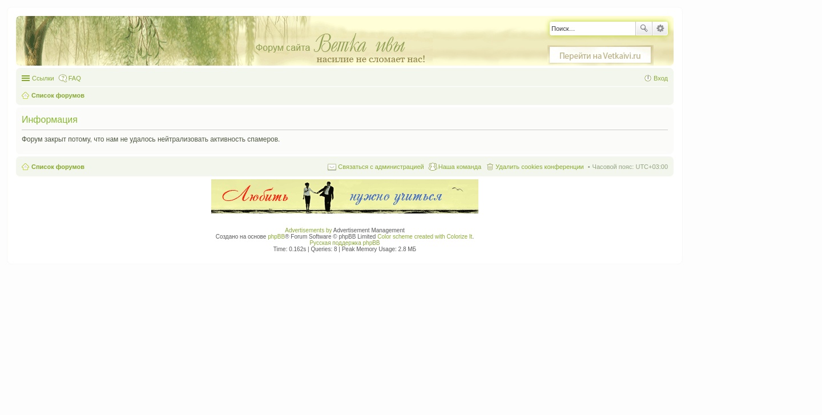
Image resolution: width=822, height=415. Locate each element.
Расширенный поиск (660, 28)
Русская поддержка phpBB (344, 243)
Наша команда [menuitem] (459, 166)
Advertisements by (308, 230)
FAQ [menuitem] (74, 78)
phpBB (276, 236)
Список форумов (57, 166)
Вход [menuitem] (661, 78)
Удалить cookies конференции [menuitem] (539, 166)
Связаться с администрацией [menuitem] (381, 166)
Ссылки (43, 78)
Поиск (643, 28)
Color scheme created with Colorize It (424, 236)
